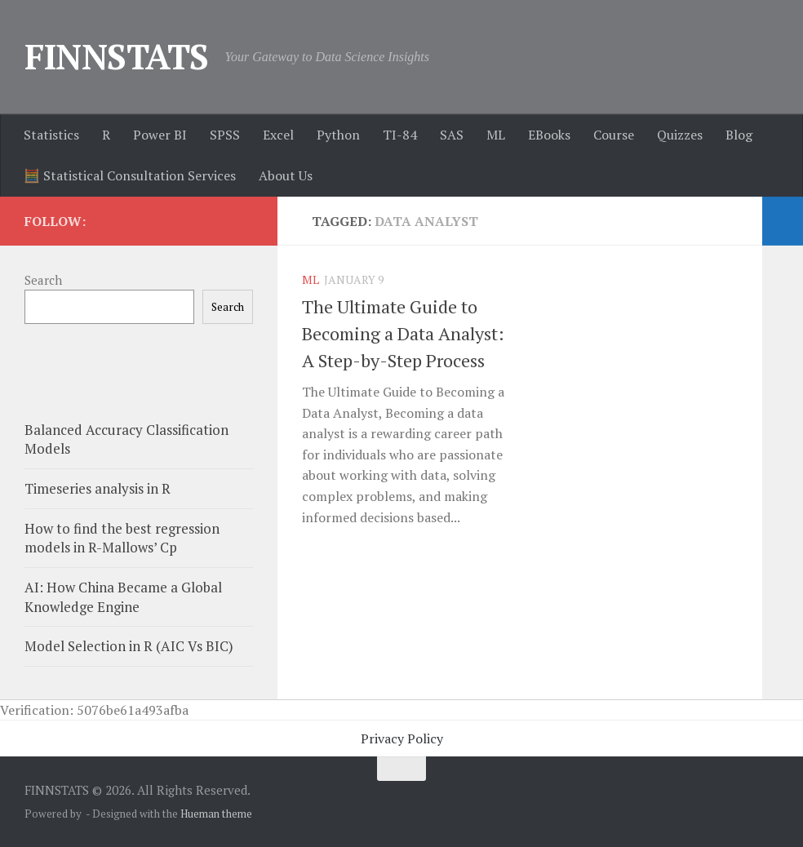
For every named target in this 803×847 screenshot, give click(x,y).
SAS (452, 135)
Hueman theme (216, 813)
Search (43, 280)
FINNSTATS (116, 56)
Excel (278, 135)
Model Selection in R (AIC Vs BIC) (128, 645)
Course (613, 135)
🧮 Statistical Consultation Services (130, 175)
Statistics (51, 135)
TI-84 (400, 135)
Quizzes (680, 135)
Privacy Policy (402, 738)
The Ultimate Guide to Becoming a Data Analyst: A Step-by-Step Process (403, 333)
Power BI (160, 135)
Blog (738, 135)
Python (338, 135)
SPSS (225, 135)
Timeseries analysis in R (97, 488)
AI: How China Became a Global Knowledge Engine (123, 597)
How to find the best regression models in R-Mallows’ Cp (122, 538)
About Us (286, 175)
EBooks (549, 135)
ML (495, 135)
